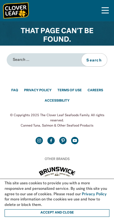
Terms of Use (69, 90)
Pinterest (63, 140)
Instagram (39, 140)
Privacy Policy (38, 90)
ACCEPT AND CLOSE (57, 212)
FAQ (14, 90)
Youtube (75, 140)
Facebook (51, 140)
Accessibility (57, 101)
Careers (95, 90)
